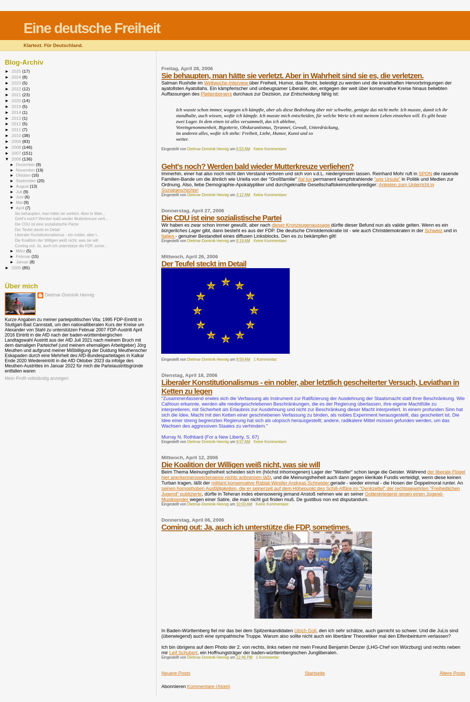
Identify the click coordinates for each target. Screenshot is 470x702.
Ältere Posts (452, 673)
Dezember (26, 164)
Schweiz (433, 230)
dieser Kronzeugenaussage (301, 225)
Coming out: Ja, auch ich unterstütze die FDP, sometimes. (256, 527)
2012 (16, 123)
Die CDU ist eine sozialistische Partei (221, 217)
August (23, 186)
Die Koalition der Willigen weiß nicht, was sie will (240, 464)
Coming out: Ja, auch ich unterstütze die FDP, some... (61, 246)
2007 (16, 153)
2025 (16, 71)
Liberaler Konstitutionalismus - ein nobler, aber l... (57, 235)
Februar (24, 256)
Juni (20, 197)
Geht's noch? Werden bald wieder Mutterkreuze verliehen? (257, 166)
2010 (16, 135)
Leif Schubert (183, 652)
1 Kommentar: (266, 359)
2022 (16, 88)
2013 (16, 118)
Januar (23, 262)
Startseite (315, 673)
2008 (16, 147)
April (20, 208)
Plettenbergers (216, 94)
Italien (168, 236)
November (26, 170)
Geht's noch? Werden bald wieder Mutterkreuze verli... (61, 218)
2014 (16, 112)
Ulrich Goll (305, 630)
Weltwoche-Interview (226, 83)
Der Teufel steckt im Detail (203, 263)
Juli (20, 192)
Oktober (24, 175)
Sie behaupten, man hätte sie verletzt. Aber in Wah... (60, 213)
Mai (20, 202)
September (26, 181)
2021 (16, 94)
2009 (16, 141)
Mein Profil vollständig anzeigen (37, 378)
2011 (16, 129)
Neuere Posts (175, 673)
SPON (425, 173)
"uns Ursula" (387, 179)
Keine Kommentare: (271, 149)
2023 (16, 82)
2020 (16, 100)
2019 (16, 106)
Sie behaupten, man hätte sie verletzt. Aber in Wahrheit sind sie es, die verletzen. (292, 75)
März (21, 251)
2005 (16, 267)
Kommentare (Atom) (208, 686)
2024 (16, 77)
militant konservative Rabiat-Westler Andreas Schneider (270, 483)
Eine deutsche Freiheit (92, 28)
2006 (16, 158)
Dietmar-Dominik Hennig (69, 295)
